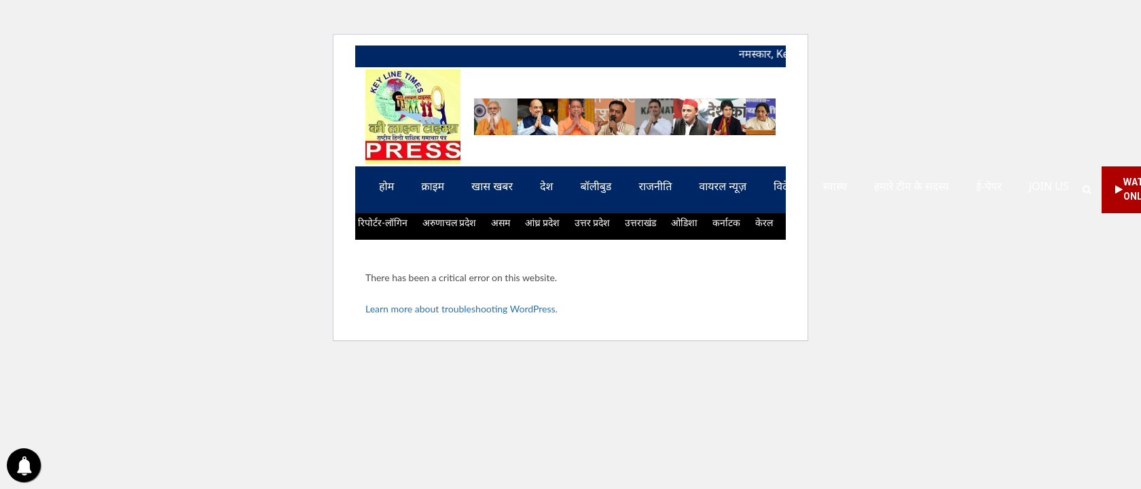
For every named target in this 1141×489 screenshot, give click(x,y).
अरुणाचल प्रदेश (449, 222)
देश (546, 186)
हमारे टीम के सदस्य (911, 186)
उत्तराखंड (640, 222)
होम (386, 186)
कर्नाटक (726, 222)
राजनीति (655, 186)
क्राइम (432, 186)
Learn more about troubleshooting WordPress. (461, 308)
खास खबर (492, 186)
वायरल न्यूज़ (722, 186)
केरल (764, 222)
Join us (1049, 186)
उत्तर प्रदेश (592, 222)
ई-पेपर (989, 186)
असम (500, 222)
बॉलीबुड (595, 186)
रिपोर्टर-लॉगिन (383, 222)
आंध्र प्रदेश (542, 222)
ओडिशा (684, 222)
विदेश (784, 186)
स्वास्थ (834, 186)
